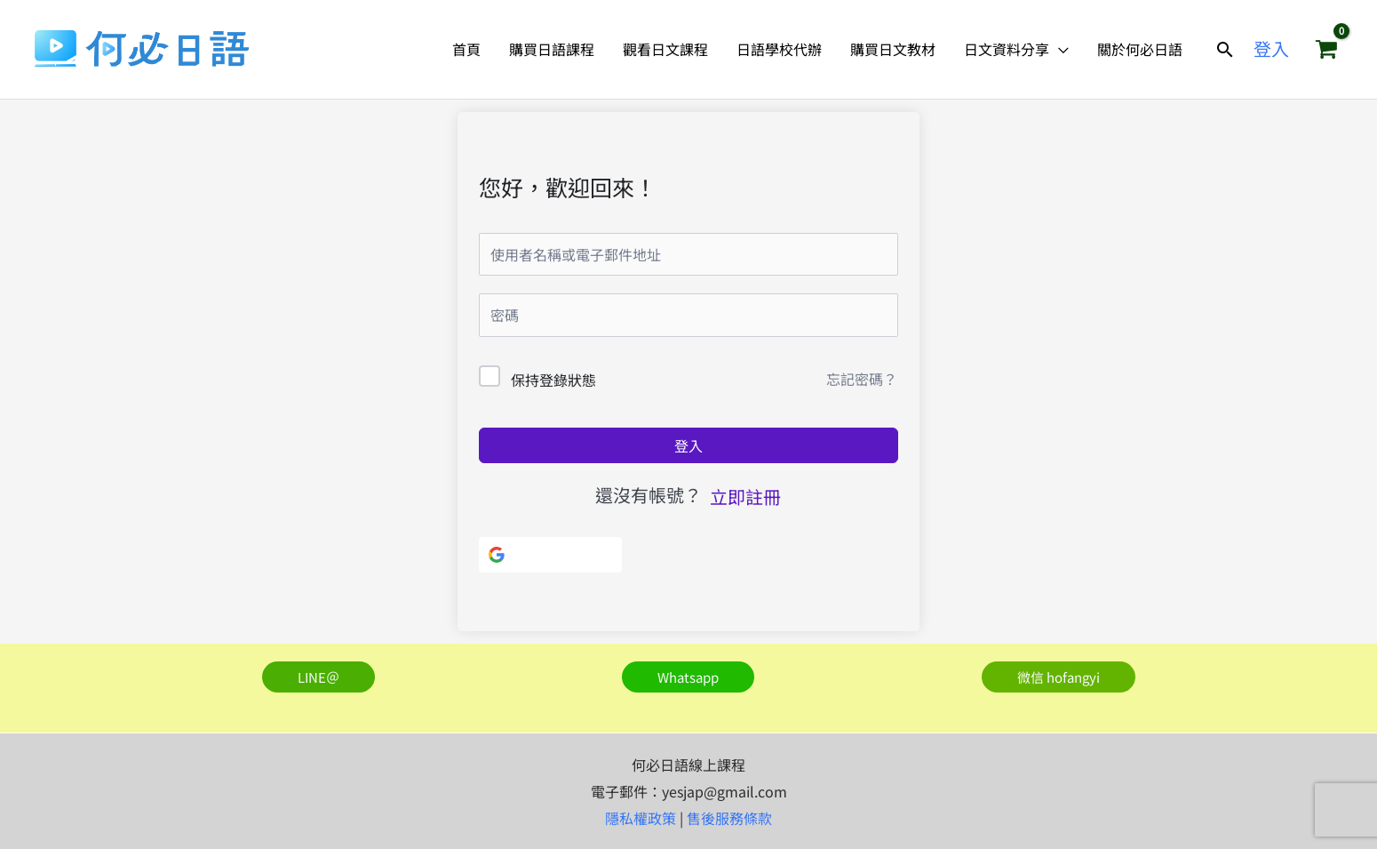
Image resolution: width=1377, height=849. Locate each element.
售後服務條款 (729, 818)
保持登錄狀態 (553, 379)
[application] (1059, 49)
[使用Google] (550, 555)
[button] (1225, 49)
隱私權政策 (640, 818)
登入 (688, 445)
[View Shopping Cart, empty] (1326, 49)
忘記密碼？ (861, 378)
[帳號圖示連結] (1271, 49)
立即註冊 (745, 496)
